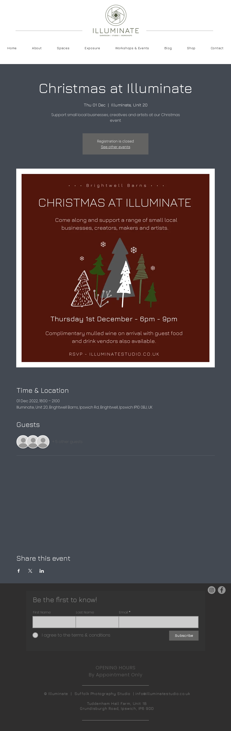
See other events (115, 147)
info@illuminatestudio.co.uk (162, 693)
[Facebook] (222, 590)
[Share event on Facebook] (18, 571)
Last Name (85, 612)
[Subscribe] (184, 636)
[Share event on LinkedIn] (42, 571)
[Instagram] (211, 590)
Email (123, 612)
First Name (42, 612)
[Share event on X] (30, 571)
